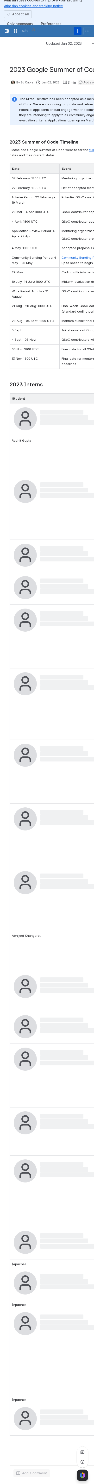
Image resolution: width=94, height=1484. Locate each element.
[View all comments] (82, 1452)
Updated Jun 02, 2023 (64, 43)
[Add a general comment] (31, 1473)
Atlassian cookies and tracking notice (33, 6)
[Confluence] (25, 31)
